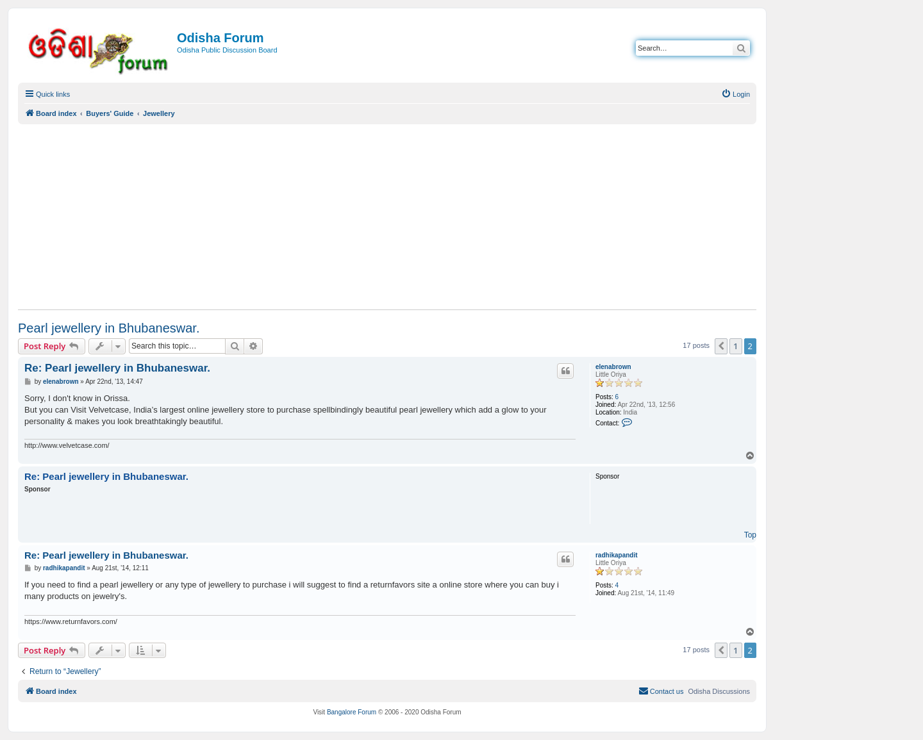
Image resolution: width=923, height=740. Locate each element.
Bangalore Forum (351, 712)
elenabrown (613, 366)
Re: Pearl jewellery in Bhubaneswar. (117, 368)
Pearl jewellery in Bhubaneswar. (109, 328)
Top (750, 534)
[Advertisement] (387, 216)
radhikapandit (616, 555)
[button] (721, 346)
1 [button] (735, 346)
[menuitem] (735, 94)
